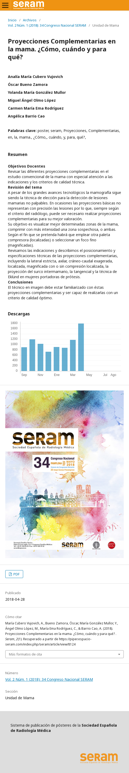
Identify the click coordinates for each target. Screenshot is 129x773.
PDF (16, 574)
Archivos (30, 20)
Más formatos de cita (25, 654)
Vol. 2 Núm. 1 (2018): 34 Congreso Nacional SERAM (47, 25)
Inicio (12, 20)
